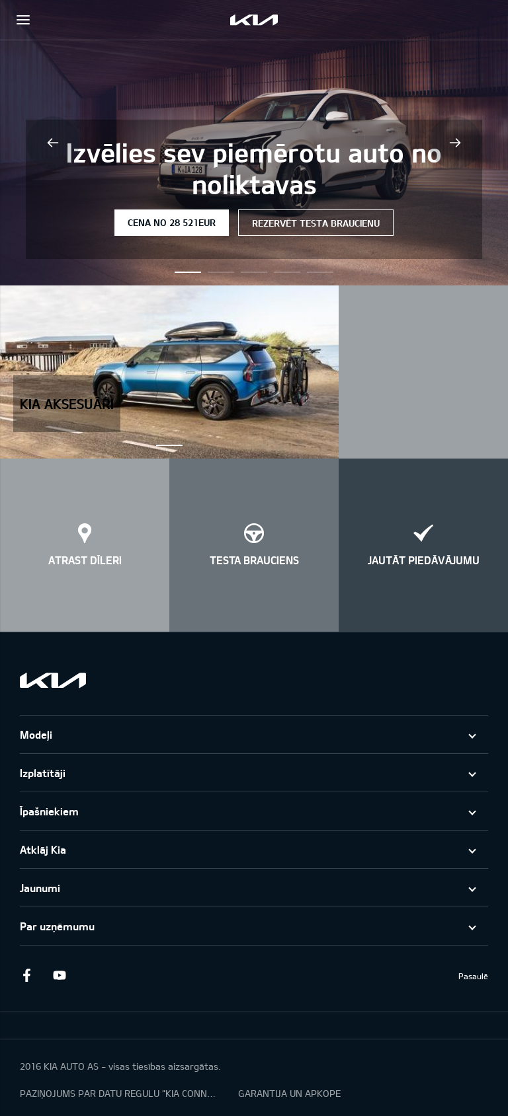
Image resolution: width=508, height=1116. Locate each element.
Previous (52, 142)
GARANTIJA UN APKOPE (289, 1093)
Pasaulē (473, 976)
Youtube (59, 975)
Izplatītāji (42, 772)
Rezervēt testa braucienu (316, 223)
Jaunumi (40, 887)
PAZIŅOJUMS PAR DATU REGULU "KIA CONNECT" (119, 1093)
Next (455, 142)
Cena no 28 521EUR (172, 222)
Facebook (26, 975)
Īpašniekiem (49, 811)
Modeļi (36, 734)
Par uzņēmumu (57, 926)
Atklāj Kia (43, 849)
